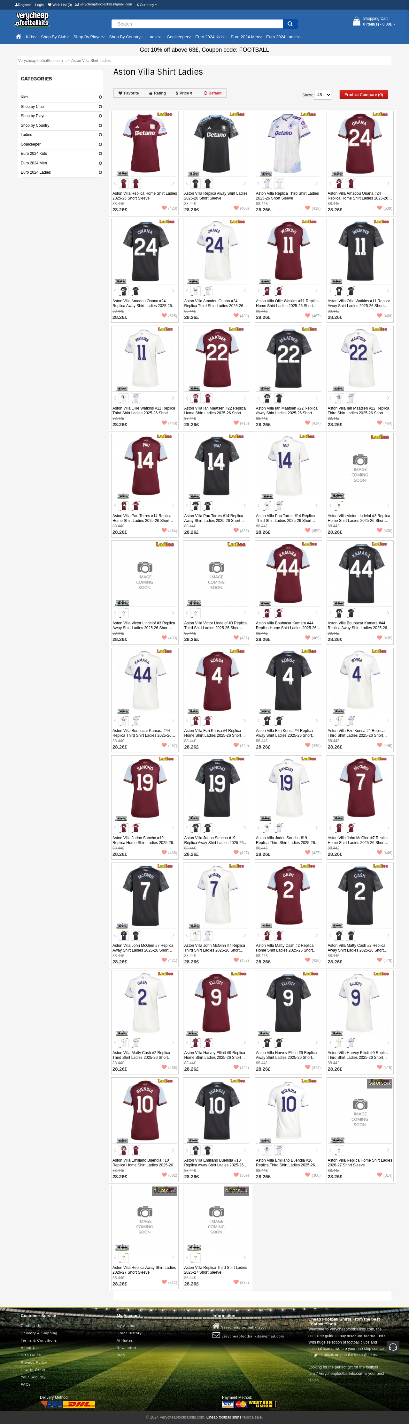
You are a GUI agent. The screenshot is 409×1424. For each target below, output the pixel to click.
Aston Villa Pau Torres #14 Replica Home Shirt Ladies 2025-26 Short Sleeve (141, 521)
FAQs (26, 1384)
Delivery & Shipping (39, 1333)
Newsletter (126, 1348)
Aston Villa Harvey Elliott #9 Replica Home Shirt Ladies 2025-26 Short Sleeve (214, 1058)
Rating (157, 93)
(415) (384, 1067)
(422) (241, 1067)
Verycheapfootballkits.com (241, 1326)
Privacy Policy (34, 1362)
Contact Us (31, 1326)
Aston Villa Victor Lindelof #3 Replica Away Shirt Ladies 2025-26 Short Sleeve (143, 628)
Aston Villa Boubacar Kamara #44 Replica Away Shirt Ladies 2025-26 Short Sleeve (357, 628)
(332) (241, 1282)
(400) (241, 208)
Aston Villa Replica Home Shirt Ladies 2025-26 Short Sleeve (144, 195)
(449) (312, 745)
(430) (384, 530)
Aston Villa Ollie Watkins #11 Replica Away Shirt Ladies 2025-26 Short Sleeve (359, 306)
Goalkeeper (31, 144)
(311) (169, 1282)
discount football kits (366, 1336)
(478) (384, 960)
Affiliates (125, 1340)
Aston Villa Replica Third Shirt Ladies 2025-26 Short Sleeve (287, 195)
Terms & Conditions (39, 1340)
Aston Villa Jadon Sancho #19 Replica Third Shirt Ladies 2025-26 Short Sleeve (285, 843)
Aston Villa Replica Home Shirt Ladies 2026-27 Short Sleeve (360, 1162)
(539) (384, 208)
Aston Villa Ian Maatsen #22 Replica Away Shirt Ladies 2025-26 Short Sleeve (287, 413)
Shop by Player (34, 116)
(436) (241, 530)
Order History (129, 1333)
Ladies (26, 134)
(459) (312, 530)
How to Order (33, 1370)
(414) (312, 423)
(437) (312, 852)
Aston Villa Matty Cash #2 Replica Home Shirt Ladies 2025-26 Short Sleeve (285, 950)
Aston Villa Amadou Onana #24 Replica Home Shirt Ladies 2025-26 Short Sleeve (358, 198)
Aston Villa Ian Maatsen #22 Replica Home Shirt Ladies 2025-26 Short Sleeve (215, 413)
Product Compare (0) (363, 94)
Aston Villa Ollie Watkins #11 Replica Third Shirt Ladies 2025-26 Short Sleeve (143, 413)
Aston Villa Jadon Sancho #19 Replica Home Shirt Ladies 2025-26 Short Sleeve (142, 843)
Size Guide (31, 1355)
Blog (121, 1355)
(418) (312, 208)
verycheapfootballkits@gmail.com (103, 4)
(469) (384, 423)
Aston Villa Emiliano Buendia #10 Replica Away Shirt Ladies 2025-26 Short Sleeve (214, 1165)
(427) (241, 852)
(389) (241, 1175)
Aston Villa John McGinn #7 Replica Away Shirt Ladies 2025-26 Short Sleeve (143, 950)
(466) (169, 1067)
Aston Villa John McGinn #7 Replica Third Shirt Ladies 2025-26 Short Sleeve (214, 950)
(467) (312, 316)
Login (39, 5)
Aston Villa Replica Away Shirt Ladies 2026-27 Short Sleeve (144, 1270)
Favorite (129, 93)
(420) (169, 208)
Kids (24, 97)
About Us (29, 1348)
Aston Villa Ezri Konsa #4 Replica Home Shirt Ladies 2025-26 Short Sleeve (212, 735)
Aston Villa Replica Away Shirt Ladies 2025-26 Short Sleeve (216, 195)
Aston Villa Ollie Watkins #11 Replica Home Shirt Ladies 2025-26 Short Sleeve (287, 306)
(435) (384, 638)
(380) (312, 1175)
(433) (169, 638)
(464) (169, 530)
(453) (241, 960)
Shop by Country (35, 125)
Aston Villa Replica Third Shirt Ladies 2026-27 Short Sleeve (215, 1270)
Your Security (33, 1377)
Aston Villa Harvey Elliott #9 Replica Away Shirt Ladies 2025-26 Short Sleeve (286, 1058)
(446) (384, 745)
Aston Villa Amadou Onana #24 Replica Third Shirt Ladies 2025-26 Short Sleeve (213, 306)
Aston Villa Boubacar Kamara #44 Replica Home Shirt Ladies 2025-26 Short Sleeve (286, 628)
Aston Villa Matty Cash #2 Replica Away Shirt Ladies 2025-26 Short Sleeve (357, 950)
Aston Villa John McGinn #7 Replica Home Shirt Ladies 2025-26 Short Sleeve (358, 843)
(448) (169, 423)
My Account (127, 1326)
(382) (169, 1175)
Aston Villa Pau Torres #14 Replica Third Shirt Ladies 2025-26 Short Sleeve (285, 521)
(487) (169, 745)
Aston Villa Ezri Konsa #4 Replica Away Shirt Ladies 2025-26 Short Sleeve (284, 735)
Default (213, 93)
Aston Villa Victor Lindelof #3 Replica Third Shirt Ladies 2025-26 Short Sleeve (215, 628)
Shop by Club (32, 106)
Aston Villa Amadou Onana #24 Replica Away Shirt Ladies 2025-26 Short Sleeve (142, 306)
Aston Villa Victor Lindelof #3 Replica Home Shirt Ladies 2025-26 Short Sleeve (359, 521)
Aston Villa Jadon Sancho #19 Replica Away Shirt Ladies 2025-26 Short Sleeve (214, 843)
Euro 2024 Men (34, 163)
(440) (241, 745)
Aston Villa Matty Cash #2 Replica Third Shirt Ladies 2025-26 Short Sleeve (141, 1058)
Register (23, 5)
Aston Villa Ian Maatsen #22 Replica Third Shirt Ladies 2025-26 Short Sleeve (359, 413)
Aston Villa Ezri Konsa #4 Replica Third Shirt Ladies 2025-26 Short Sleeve (356, 735)
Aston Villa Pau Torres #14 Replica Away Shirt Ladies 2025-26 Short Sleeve (213, 521)
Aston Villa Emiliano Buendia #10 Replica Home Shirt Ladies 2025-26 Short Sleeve (142, 1165)
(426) (312, 960)
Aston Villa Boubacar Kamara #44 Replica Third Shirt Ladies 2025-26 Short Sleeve (142, 735)
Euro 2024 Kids (34, 153)
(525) (169, 316)
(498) (241, 316)
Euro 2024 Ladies (36, 172)
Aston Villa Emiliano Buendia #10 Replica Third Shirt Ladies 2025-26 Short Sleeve (285, 1165)
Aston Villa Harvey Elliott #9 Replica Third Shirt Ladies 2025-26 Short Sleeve (358, 1058)
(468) (384, 316)
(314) (384, 1175)
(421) (169, 960)
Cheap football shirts (223, 1417)
